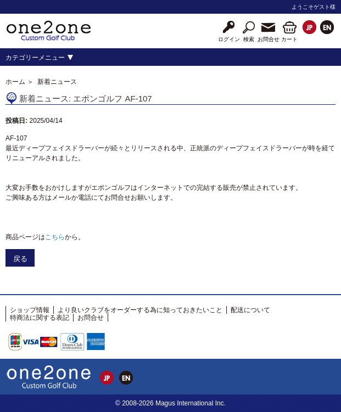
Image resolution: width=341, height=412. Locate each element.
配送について (250, 310)
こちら (55, 237)
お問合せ (90, 317)
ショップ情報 (29, 310)
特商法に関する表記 (39, 317)
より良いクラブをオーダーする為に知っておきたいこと (140, 310)
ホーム (15, 82)
